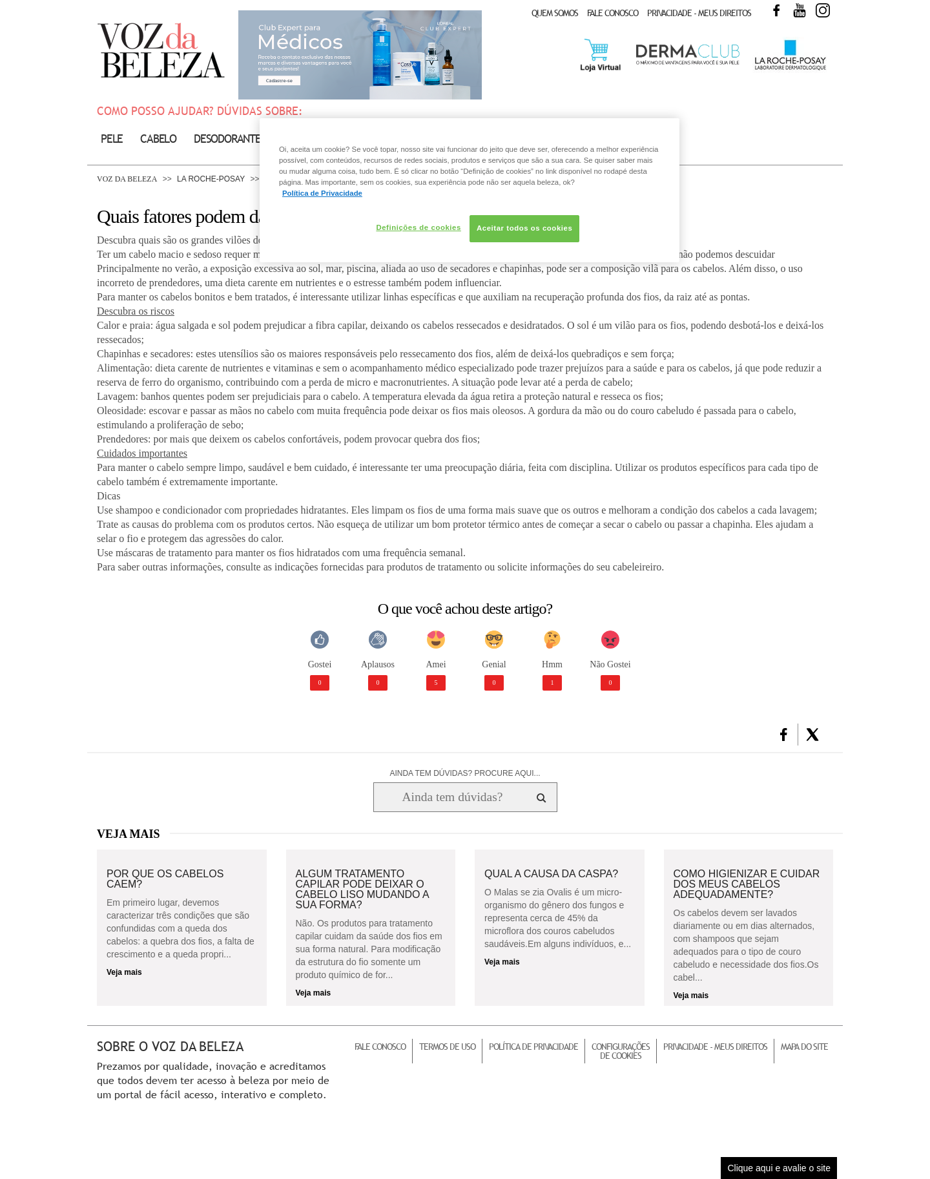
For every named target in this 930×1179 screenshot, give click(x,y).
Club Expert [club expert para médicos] (360, 55)
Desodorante (227, 138)
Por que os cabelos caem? (165, 879)
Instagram (823, 10)
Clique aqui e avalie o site (779, 1168)
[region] (469, 190)
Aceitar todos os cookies (524, 228)
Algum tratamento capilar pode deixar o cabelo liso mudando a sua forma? (362, 889)
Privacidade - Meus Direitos (699, 13)
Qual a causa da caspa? (551, 874)
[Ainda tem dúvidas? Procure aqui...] (452, 797)
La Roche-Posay (211, 178)
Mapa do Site (804, 1046)
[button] (783, 735)
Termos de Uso (447, 1046)
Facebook (776, 10)
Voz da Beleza (127, 178)
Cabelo (158, 138)
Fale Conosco (612, 13)
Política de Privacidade (533, 1046)
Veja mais (124, 972)
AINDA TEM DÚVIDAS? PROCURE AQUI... (464, 773)
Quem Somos (555, 13)
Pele (112, 138)
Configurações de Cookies (621, 1051)
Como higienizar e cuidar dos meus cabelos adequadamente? (747, 884)
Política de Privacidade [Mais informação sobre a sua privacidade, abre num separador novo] (322, 193)
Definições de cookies (418, 227)
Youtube (799, 10)
